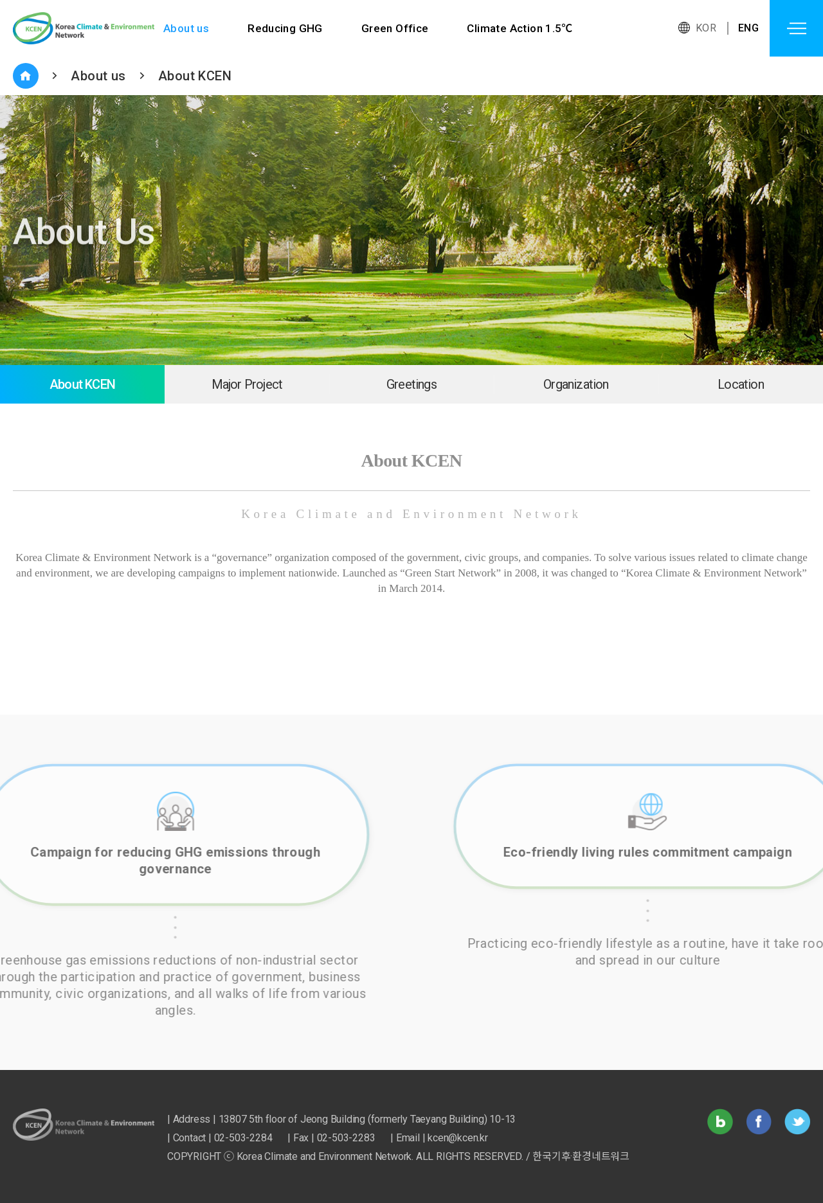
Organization (575, 384)
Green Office (395, 28)
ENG (748, 28)
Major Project (247, 384)
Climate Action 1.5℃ (520, 28)
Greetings (411, 384)
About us (186, 28)
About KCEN (194, 76)
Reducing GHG (285, 28)
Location (741, 384)
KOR (706, 28)
